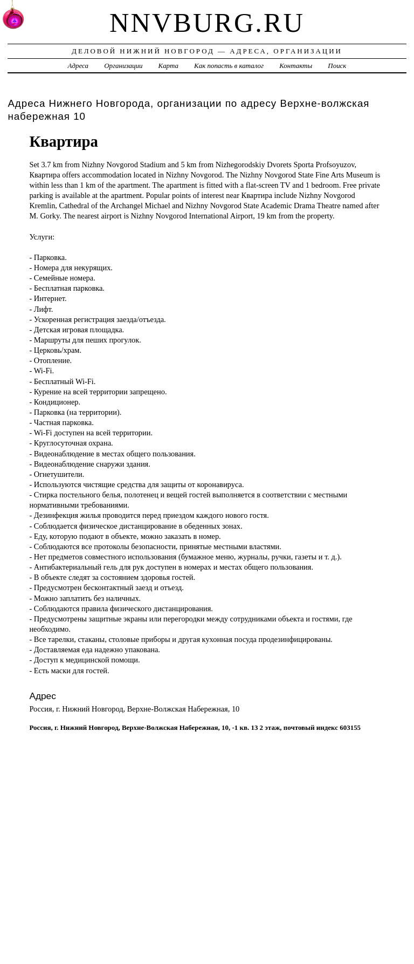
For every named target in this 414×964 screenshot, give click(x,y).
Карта (168, 65)
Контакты (295, 65)
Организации (123, 65)
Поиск (337, 65)
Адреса (78, 65)
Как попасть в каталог (229, 65)
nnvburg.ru (207, 23)
